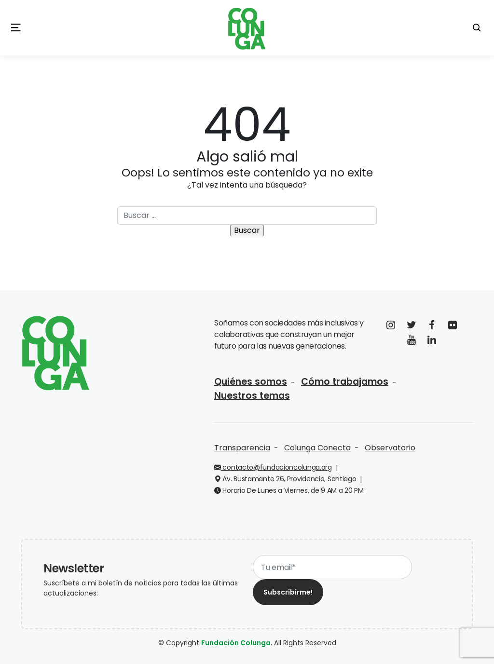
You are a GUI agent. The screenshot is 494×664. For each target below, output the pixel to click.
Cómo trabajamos (344, 381)
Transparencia (242, 447)
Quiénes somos (250, 381)
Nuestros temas (252, 395)
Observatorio (390, 447)
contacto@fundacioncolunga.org (273, 467)
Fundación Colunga (236, 643)
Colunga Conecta (317, 447)
